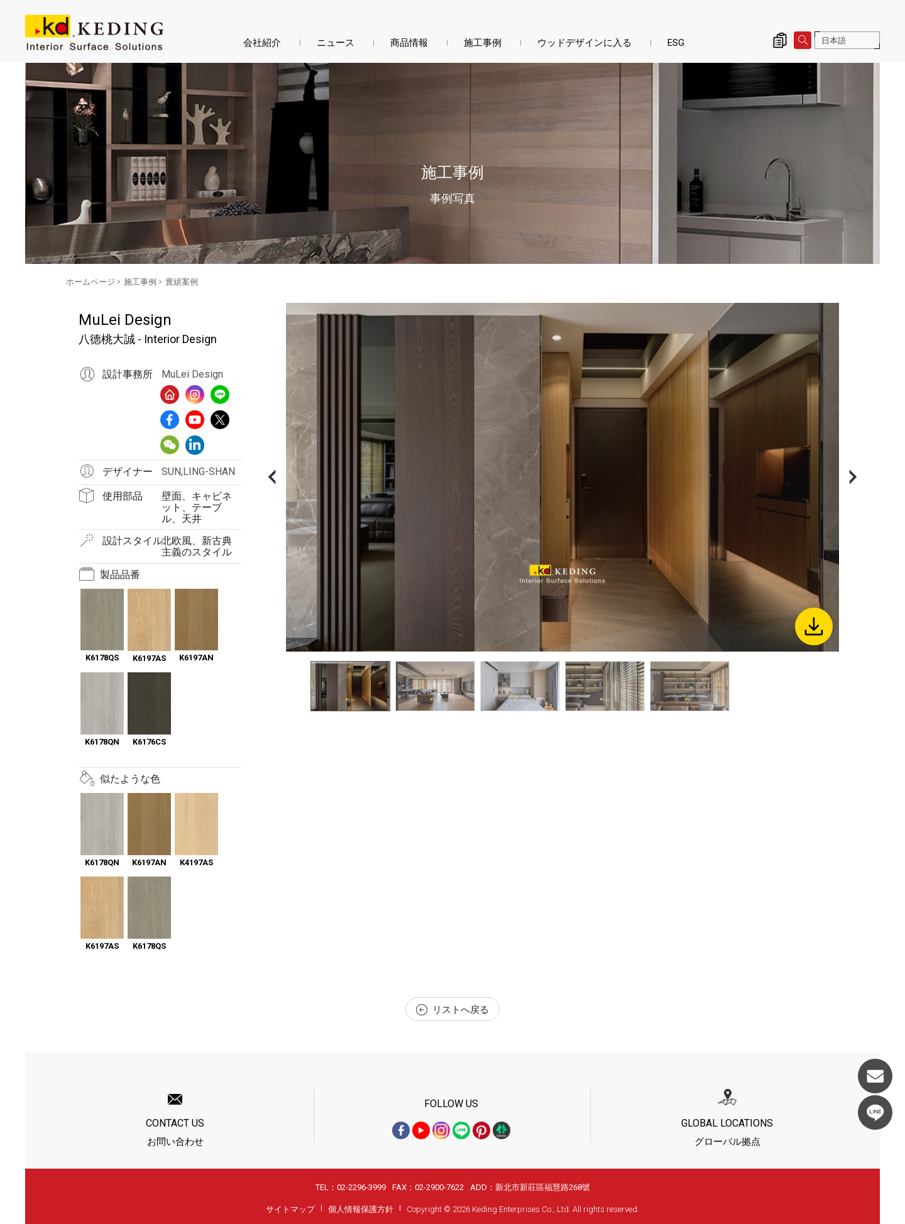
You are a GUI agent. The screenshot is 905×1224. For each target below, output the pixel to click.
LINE (875, 1112)
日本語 (833, 40)
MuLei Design (192, 374)
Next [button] (853, 477)
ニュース (335, 42)
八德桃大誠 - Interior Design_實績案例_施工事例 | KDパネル (94, 33)
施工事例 (483, 42)
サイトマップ (290, 1209)
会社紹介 (262, 42)
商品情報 (409, 42)
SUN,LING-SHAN (198, 472)
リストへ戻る (452, 1009)
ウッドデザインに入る (584, 42)
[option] (562, 477)
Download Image (814, 626)
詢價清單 (780, 40)
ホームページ (90, 282)
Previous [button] (272, 477)
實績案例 (181, 282)
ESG (675, 42)
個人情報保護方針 (360, 1209)
